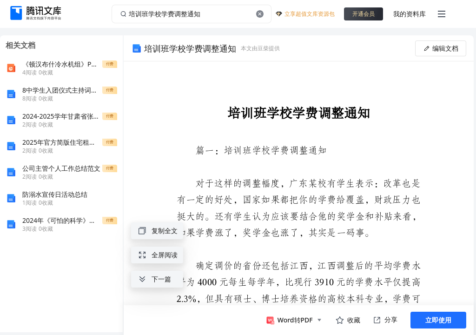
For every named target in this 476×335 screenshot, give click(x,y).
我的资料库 (409, 13)
